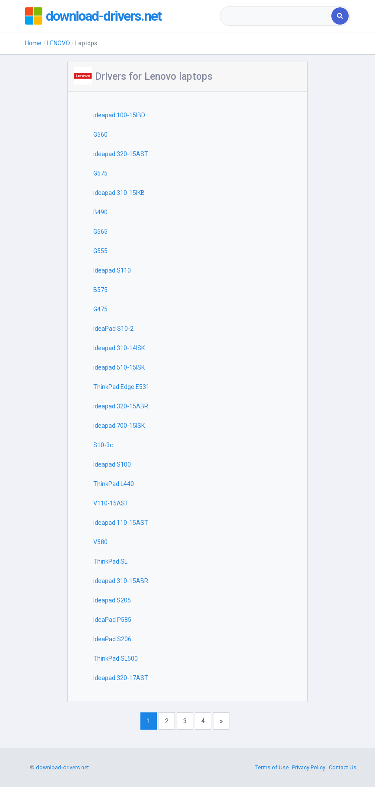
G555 (100, 251)
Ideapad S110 (112, 270)
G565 (100, 231)
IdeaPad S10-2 (113, 328)
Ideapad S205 (112, 600)
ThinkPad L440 (113, 483)
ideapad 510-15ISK (119, 367)
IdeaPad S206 (112, 639)
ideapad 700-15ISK (119, 425)
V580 (100, 542)
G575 (100, 173)
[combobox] (276, 16)
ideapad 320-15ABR (120, 406)
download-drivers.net (103, 16)
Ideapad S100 (112, 464)
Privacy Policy (308, 767)
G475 (100, 309)
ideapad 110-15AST (120, 522)
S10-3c (103, 445)
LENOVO (58, 43)
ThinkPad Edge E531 (121, 386)
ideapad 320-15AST (120, 154)
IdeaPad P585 (112, 619)
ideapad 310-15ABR (120, 580)
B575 (100, 289)
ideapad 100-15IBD (119, 115)
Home (33, 43)
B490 (100, 212)
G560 (100, 134)
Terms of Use (272, 767)
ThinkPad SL (110, 561)
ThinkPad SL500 (115, 658)
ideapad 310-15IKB (119, 192)
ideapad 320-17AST (120, 677)
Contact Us (342, 767)
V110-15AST (111, 503)
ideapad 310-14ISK (119, 348)
